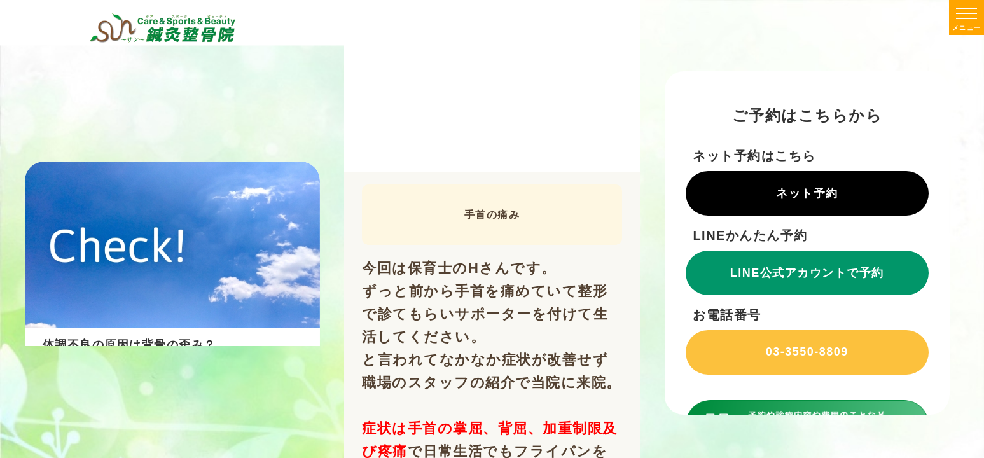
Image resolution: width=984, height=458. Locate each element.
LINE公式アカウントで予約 (807, 273)
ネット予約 (807, 193)
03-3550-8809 (806, 351)
